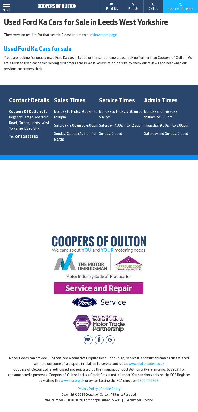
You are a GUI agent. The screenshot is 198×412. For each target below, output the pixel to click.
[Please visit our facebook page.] (99, 339)
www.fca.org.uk (72, 381)
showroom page (104, 35)
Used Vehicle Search (181, 6)
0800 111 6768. (148, 381)
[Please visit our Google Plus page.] (110, 339)
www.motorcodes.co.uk (146, 364)
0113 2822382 (26, 137)
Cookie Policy (110, 389)
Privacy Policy (88, 389)
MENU (6, 7)
